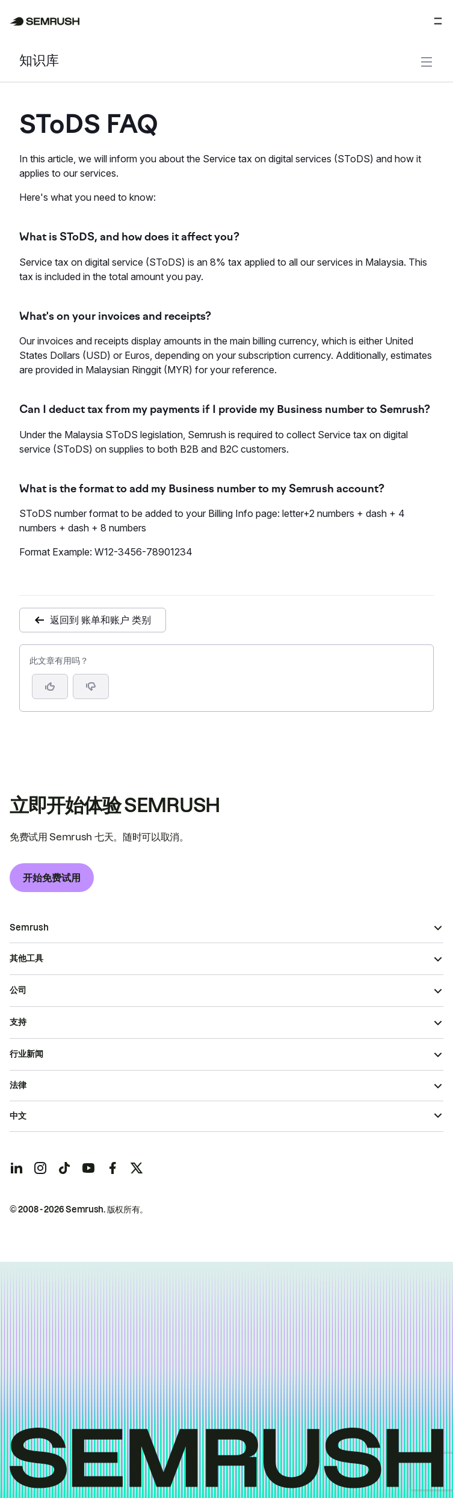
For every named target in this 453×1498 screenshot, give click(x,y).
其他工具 (26, 958)
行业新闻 (26, 1054)
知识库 (39, 61)
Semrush (29, 927)
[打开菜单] (438, 21)
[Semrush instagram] (40, 1168)
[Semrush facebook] (112, 1168)
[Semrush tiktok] (64, 1168)
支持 (18, 1022)
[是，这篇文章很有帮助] (50, 686)
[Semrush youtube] (88, 1168)
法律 (18, 1085)
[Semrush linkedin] (16, 1168)
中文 (18, 1115)
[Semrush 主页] (45, 21)
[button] (91, 686)
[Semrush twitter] (137, 1168)
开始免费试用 (52, 877)
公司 (18, 990)
